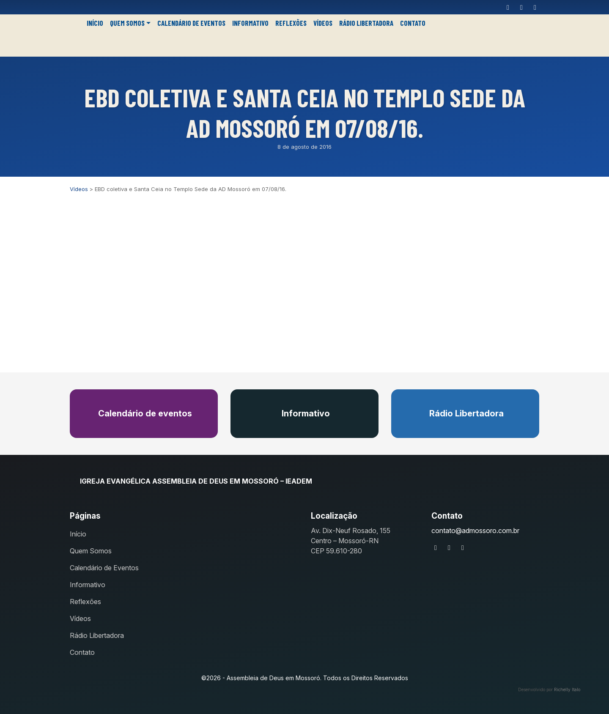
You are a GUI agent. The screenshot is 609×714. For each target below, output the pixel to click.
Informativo (250, 23)
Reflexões (291, 23)
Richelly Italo (567, 689)
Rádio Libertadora (366, 23)
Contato (412, 23)
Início (95, 23)
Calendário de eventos (144, 413)
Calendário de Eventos (191, 23)
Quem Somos (127, 23)
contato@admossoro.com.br (475, 530)
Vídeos (322, 23)
